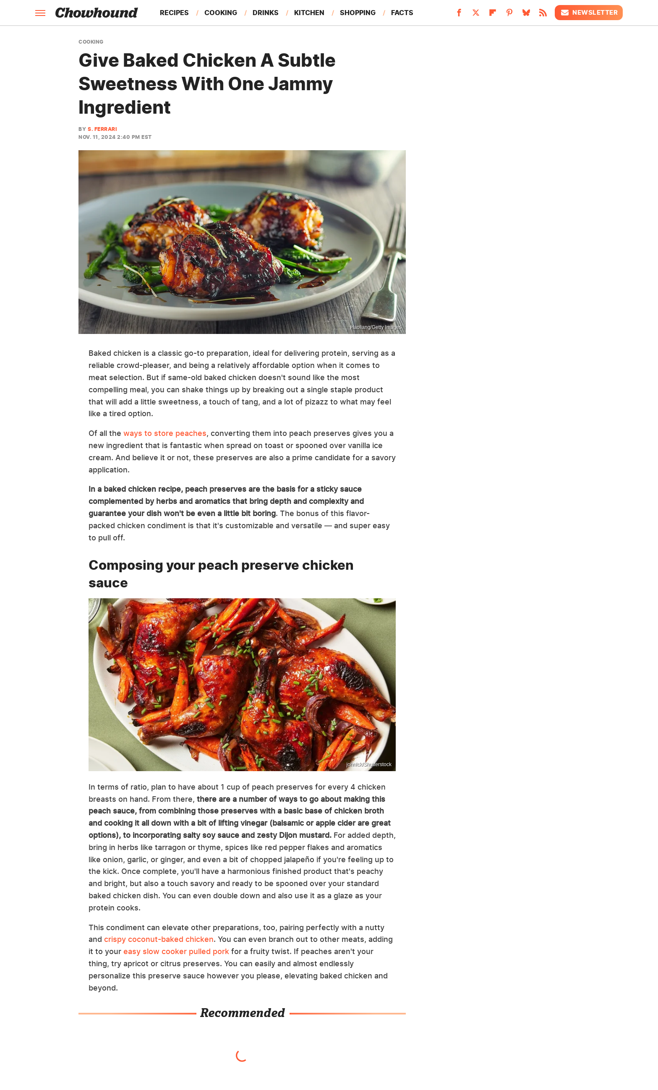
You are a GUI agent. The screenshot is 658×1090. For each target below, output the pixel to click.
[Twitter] (476, 15)
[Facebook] (459, 15)
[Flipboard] (493, 15)
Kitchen (309, 12)
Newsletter (589, 12)
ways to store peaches (164, 433)
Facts (402, 12)
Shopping (358, 12)
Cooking (220, 12)
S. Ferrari (102, 129)
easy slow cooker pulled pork (176, 951)
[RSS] (543, 15)
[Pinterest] (509, 15)
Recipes (174, 12)
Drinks (266, 12)
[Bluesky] (526, 15)
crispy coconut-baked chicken (159, 939)
